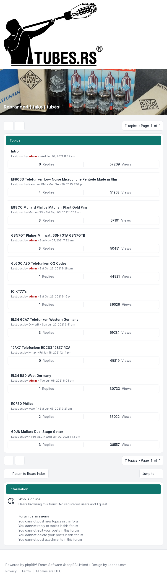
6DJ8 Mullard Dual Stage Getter (37, 432)
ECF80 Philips (22, 404)
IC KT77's (19, 291)
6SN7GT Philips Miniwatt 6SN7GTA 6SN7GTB (48, 235)
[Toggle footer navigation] (161, 553)
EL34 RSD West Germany (31, 375)
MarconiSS (36, 212)
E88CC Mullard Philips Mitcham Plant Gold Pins (49, 207)
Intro (15, 151)
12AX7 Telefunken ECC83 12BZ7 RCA (40, 347)
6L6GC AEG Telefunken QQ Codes (39, 263)
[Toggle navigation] (161, 34)
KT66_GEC (36, 436)
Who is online (29, 499)
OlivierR (34, 324)
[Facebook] (4, 553)
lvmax (33, 352)
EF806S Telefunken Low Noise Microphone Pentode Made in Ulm (64, 179)
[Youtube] (12, 553)
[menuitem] (11, 571)
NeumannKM (37, 184)
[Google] (15, 553)
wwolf (33, 408)
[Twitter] (8, 553)
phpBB (30, 565)
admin (33, 156)
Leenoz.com (117, 565)
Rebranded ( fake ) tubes (31, 107)
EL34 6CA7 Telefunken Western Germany (44, 319)
